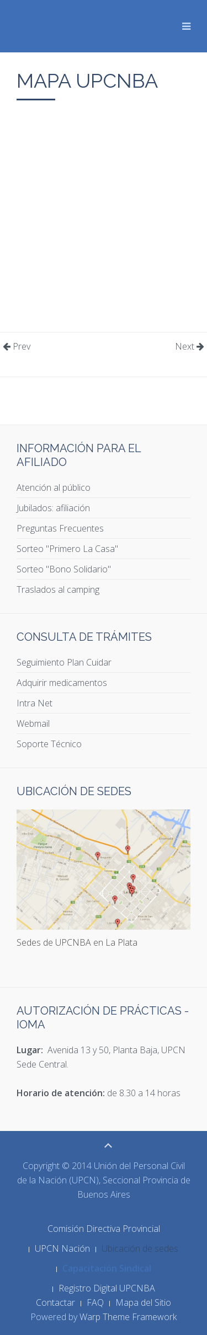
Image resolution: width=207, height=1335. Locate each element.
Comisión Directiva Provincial (103, 1229)
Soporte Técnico (49, 744)
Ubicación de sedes (140, 1248)
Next (189, 346)
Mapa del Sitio (143, 1302)
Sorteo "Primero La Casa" (67, 549)
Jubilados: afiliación (53, 508)
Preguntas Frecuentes (60, 528)
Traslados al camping (58, 589)
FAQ (95, 1302)
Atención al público (54, 487)
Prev (16, 346)
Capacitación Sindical (106, 1268)
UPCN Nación (62, 1248)
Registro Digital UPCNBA (107, 1288)
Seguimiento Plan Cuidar (64, 662)
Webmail (33, 723)
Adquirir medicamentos (62, 683)
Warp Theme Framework (128, 1317)
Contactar (55, 1302)
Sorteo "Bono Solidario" (64, 569)
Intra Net (34, 703)
